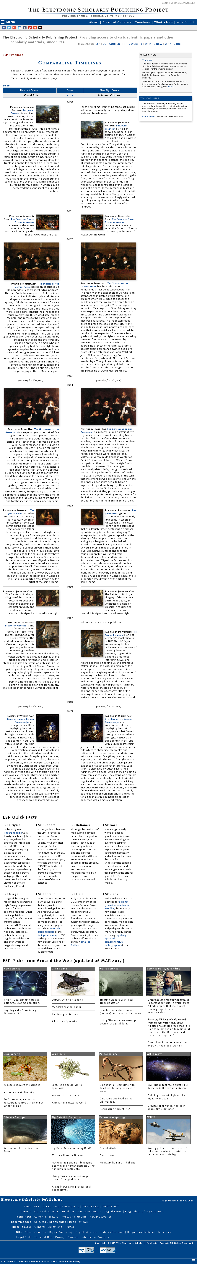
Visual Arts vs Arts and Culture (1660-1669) (56, 1261)
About (94, 22)
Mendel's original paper (49, 930)
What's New (164, 22)
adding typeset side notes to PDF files (117, 905)
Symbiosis (58, 1054)
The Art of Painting (15, 625)
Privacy (60, 1237)
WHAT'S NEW (153, 44)
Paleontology (108, 1054)
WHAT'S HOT (173, 44)
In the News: (24, 1216)
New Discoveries (101, 1216)
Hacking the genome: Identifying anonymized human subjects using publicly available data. (73, 1165)
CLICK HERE (149, 117)
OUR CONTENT (112, 44)
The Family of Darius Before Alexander (22, 220)
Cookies (73, 1237)
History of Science (112, 1232)
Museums (164, 1232)
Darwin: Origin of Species (67, 1000)
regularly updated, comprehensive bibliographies (115, 940)
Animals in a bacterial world (69, 1102)
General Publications (48, 1226)
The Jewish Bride (21, 512)
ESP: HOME (7, 1261)
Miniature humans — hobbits (118, 1162)
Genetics (40, 1232)
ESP (98, 44)
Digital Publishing (61, 1232)
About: (28, 1206)
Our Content (51, 1206)
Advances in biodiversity (19, 1092)
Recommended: (21, 1221)
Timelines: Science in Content (82, 1211)
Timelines (143, 22)
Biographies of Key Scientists (144, 1211)
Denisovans (107, 1155)
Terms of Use (43, 1237)
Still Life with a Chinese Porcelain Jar (20, 720)
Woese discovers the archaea (22, 1085)
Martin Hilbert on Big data (68, 1155)
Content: (26, 1211)
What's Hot (185, 22)
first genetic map (48, 935)
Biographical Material (141, 1232)
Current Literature (46, 1216)
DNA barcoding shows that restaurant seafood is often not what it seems (23, 1102)
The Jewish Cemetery (22, 111)
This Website (71, 1206)
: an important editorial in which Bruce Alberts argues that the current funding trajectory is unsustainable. (169, 1006)
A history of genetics (65, 1021)
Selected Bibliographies (50, 1221)
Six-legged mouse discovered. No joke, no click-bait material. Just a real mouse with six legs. (169, 1151)
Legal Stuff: (24, 1237)
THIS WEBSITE (133, 44)
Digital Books (114, 1211)
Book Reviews (78, 1221)
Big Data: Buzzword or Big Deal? (71, 1148)
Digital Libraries (86, 1232)
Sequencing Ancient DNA (115, 1109)
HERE (171, 87)
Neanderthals (108, 1148)
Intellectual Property (95, 1237)
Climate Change (14, 1117)
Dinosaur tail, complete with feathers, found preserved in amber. (117, 1088)
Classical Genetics (117, 22)
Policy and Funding (74, 1216)
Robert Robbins (13, 832)
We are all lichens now (66, 1095)
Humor (70, 1226)
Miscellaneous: (22, 1226)
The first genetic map (65, 1014)
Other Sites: (24, 1232)
